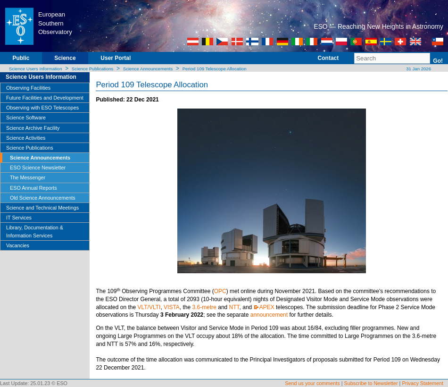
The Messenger (27, 177)
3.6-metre (204, 307)
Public (20, 58)
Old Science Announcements (42, 198)
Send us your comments (312, 383)
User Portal (115, 58)
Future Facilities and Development (44, 98)
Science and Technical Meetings (42, 207)
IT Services (19, 217)
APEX (266, 307)
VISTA (172, 307)
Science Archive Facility (32, 128)
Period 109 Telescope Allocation (215, 68)
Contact (328, 58)
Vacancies (17, 245)
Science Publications (93, 68)
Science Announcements (148, 68)
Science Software (26, 117)
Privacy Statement (422, 383)
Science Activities (25, 138)
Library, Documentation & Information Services (34, 231)
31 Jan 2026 (418, 68)
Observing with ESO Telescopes (42, 107)
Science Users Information (35, 68)
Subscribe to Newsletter (371, 383)
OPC (220, 291)
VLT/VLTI (148, 307)
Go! (438, 61)
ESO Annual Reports (33, 188)
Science (64, 58)
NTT (234, 307)
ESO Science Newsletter (38, 167)
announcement (269, 314)
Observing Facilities (28, 88)
